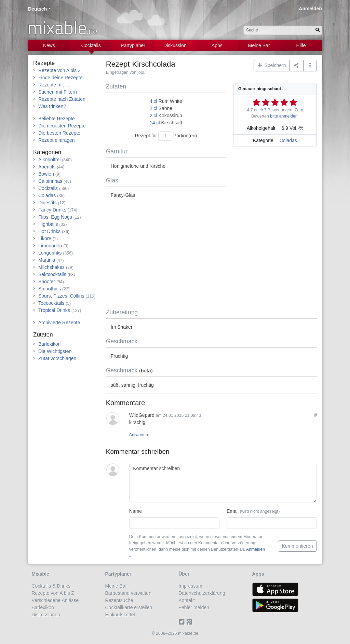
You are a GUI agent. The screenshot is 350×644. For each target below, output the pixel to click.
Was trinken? (52, 106)
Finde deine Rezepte (60, 77)
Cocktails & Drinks (51, 586)
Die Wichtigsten (54, 351)
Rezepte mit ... (53, 84)
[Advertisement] (211, 254)
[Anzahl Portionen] (165, 135)
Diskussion (175, 45)
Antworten (138, 435)
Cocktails (91, 45)
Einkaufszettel (120, 614)
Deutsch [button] (37, 9)
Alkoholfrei (49, 159)
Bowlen (46, 174)
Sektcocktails (52, 274)
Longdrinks (50, 253)
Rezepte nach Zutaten (61, 99)
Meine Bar (259, 45)
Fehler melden (194, 607)
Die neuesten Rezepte (62, 125)
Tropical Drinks (54, 310)
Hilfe (301, 45)
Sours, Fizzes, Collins (61, 296)
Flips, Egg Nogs (55, 217)
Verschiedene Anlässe (55, 600)
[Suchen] (317, 30)
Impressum (190, 586)
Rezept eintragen (56, 140)
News (49, 45)
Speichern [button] (272, 65)
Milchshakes (51, 267)
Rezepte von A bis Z (59, 70)
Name (135, 511)
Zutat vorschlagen (57, 358)
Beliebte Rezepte (56, 118)
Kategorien (47, 152)
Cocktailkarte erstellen (128, 607)
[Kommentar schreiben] (223, 483)
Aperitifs (47, 166)
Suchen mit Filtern (57, 92)
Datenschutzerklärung (202, 593)
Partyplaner (133, 45)
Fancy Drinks (52, 210)
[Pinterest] (190, 622)
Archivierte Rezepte (59, 322)
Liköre (44, 238)
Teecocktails (51, 303)
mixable (62, 27)
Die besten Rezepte (59, 133)
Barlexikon (49, 344)
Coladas (288, 140)
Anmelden (310, 8)
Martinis (46, 260)
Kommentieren (297, 546)
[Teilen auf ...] (297, 65)
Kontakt (187, 600)
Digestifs (47, 202)
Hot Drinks (49, 231)
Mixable (40, 574)
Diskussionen (46, 614)
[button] (310, 65)
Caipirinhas (50, 181)
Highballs (48, 224)
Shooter (46, 281)
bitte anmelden (283, 116)
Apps (217, 45)
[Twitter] (183, 622)
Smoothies (49, 288)
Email (253, 511)
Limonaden (50, 245)
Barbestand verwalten (128, 593)
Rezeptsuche (119, 600)
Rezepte (44, 63)
